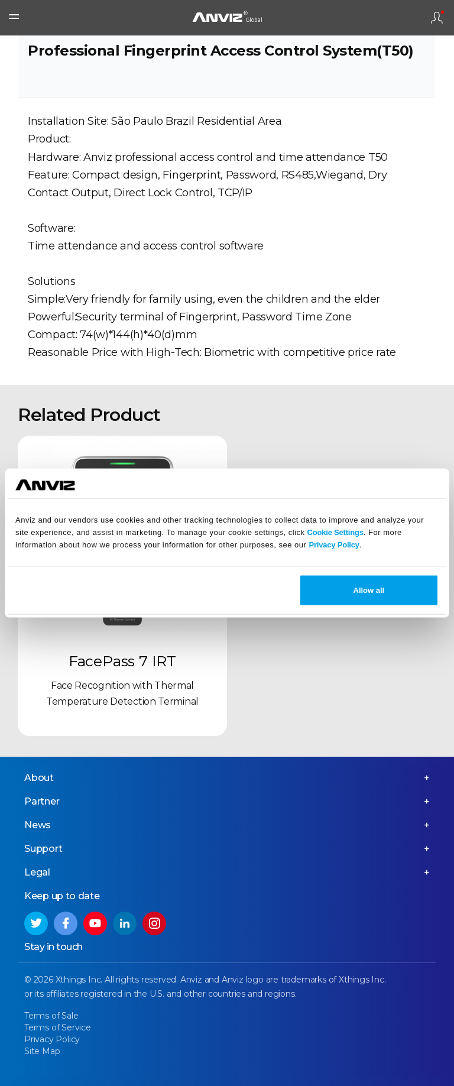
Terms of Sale (51, 1015)
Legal (37, 872)
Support (43, 848)
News (37, 825)
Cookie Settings (335, 531)
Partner (42, 801)
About (39, 777)
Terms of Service (57, 1027)
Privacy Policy (334, 544)
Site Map (42, 1051)
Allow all (369, 590)
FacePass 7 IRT (122, 661)
